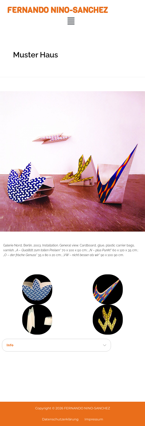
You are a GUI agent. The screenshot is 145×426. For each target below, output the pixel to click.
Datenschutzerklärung (60, 419)
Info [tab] (10, 345)
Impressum (94, 419)
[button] (71, 21)
